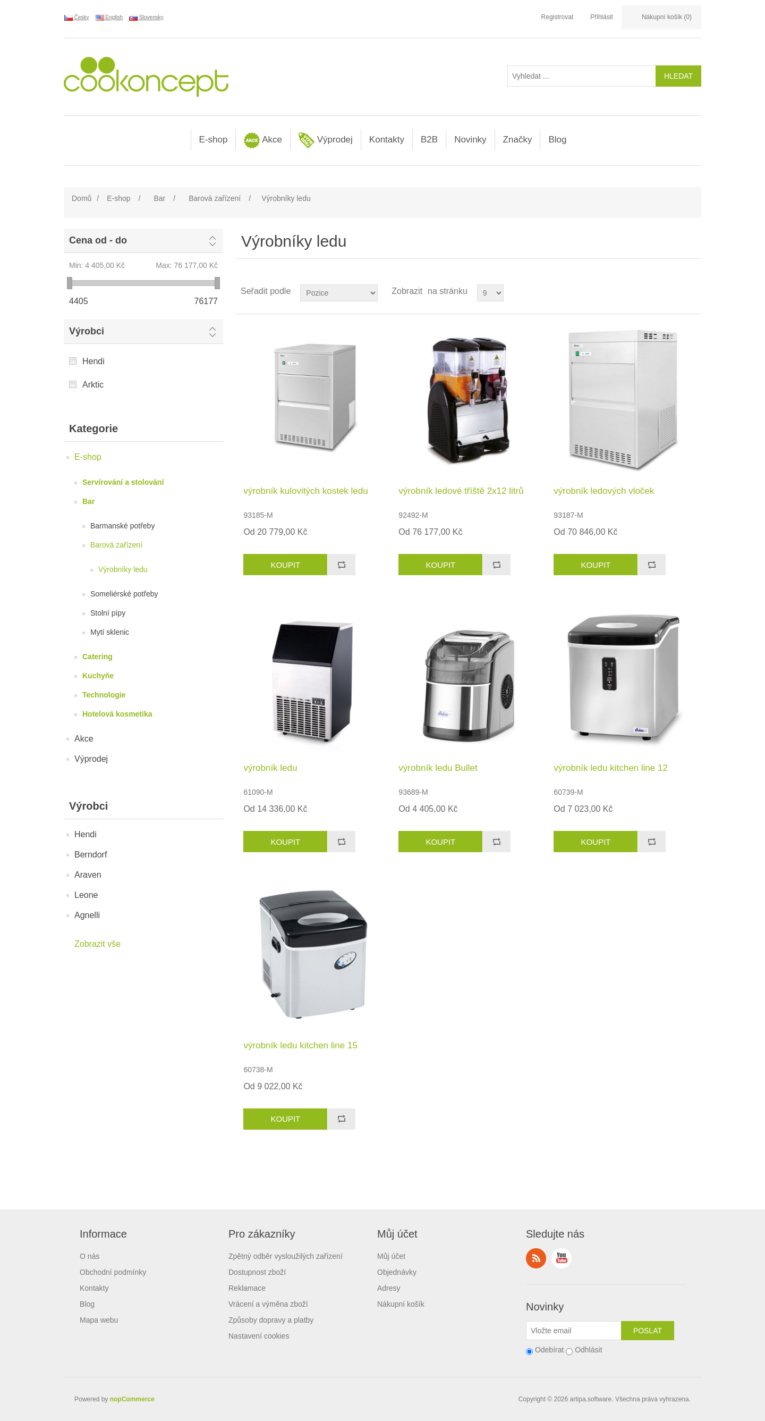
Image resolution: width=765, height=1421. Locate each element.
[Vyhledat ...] (581, 76)
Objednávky (396, 1272)
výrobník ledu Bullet (437, 768)
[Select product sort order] (339, 292)
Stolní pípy (107, 613)
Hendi (93, 361)
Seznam (692, 291)
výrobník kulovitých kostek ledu (305, 491)
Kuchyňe (98, 675)
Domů (81, 198)
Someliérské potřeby (124, 594)
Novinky (470, 139)
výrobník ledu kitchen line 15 (300, 1045)
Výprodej (326, 140)
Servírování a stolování (123, 482)
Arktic (93, 384)
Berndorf (90, 854)
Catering (97, 656)
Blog (557, 139)
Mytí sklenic (109, 632)
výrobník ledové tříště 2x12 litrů (460, 491)
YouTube (561, 1258)
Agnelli (87, 915)
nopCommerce (132, 1399)
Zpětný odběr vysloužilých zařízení (285, 1256)
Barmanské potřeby (122, 526)
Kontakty (386, 139)
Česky (76, 17)
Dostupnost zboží (257, 1272)
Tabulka (673, 291)
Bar (88, 501)
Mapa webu (99, 1320)
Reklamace (247, 1288)
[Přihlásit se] (574, 1330)
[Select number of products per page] (490, 292)
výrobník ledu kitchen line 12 (611, 768)
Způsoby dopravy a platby (270, 1320)
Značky (517, 139)
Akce (263, 140)
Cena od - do (98, 240)
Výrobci (86, 331)
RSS (536, 1258)
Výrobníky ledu (123, 569)
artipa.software (591, 1399)
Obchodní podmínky (113, 1272)
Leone (86, 894)
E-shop (213, 139)
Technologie (103, 695)
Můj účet (391, 1256)
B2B (429, 139)
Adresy (389, 1288)
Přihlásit (601, 17)
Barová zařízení (116, 545)
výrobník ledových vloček (604, 491)
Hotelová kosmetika (117, 714)
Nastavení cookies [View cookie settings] (258, 1336)
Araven (87, 874)
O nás (89, 1256)
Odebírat (549, 1350)
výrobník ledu (270, 768)
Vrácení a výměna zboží (268, 1304)
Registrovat (557, 17)
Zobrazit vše (97, 943)
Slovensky (146, 17)
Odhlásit (588, 1350)
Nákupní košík (400, 1304)
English (109, 17)
